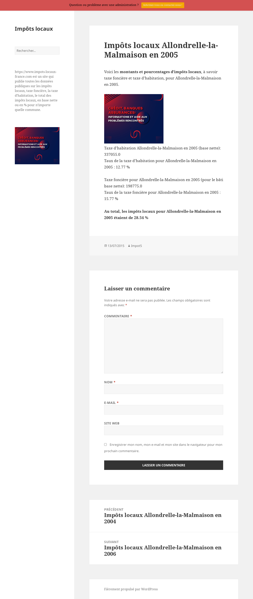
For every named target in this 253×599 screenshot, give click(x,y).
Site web (111, 423)
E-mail (111, 403)
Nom (109, 382)
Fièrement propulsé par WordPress (131, 589)
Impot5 (136, 246)
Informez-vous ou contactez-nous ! (162, 5)
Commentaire (118, 316)
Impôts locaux (34, 28)
